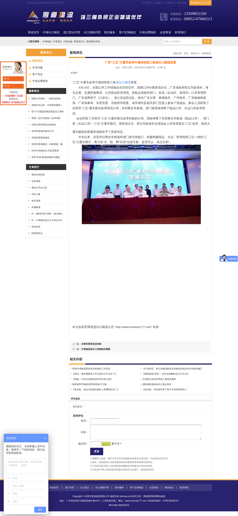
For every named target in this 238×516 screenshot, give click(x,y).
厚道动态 (169, 492)
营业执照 (35, 226)
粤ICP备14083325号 (119, 510)
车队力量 (35, 194)
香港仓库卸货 (38, 174)
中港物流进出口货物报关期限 (95, 349)
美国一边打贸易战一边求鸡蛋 (45, 118)
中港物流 (47, 41)
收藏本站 (170, 2)
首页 (33, 32)
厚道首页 (53, 492)
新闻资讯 (206, 53)
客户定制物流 (127, 32)
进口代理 (69, 492)
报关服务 (109, 32)
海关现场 (35, 200)
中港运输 (67, 41)
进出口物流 (100, 326)
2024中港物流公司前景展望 (45, 150)
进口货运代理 (71, 32)
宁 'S (6, 86)
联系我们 (146, 2)
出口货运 (84, 492)
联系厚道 (184, 492)
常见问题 (37, 67)
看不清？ (111, 447)
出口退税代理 (92, 32)
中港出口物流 (51, 32)
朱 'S (6, 78)
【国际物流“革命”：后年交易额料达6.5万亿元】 (165, 374)
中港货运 (57, 41)
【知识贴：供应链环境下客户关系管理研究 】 (165, 389)
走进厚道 (165, 32)
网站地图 (181, 2)
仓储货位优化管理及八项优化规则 (159, 379)
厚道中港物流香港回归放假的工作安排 (91, 368)
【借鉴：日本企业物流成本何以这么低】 (92, 379)
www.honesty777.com (136, 505)
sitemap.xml (125, 501)
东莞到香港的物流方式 (42, 131)
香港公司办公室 (39, 187)
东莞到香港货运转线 (91, 344)
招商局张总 (37, 233)
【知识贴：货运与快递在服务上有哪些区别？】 (95, 389)
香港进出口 (79, 41)
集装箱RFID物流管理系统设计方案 (89, 384)
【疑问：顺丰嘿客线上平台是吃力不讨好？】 (94, 374)
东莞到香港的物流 (40, 137)
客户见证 (37, 74)
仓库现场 (35, 181)
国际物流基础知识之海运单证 (156, 384)
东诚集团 (35, 207)
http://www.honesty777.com (133, 326)
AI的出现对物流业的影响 (43, 124)
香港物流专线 (93, 41)
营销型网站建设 (157, 501)
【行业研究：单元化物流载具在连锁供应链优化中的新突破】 (172, 368)
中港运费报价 (147, 32)
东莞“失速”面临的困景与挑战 (45, 157)
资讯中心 (195, 53)
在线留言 (158, 2)
